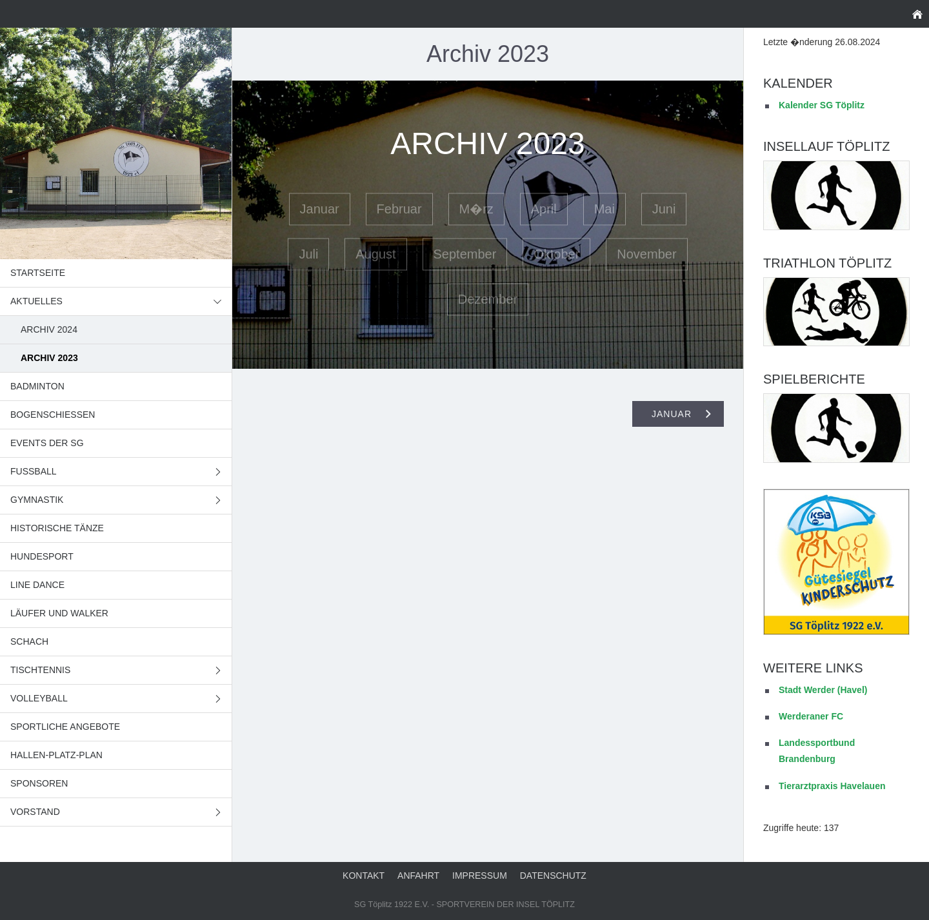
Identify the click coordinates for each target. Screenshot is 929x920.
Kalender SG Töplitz (821, 105)
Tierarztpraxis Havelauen (832, 786)
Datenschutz (553, 875)
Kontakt (364, 875)
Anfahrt (418, 875)
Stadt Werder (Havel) (823, 690)
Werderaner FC (811, 716)
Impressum (479, 875)
